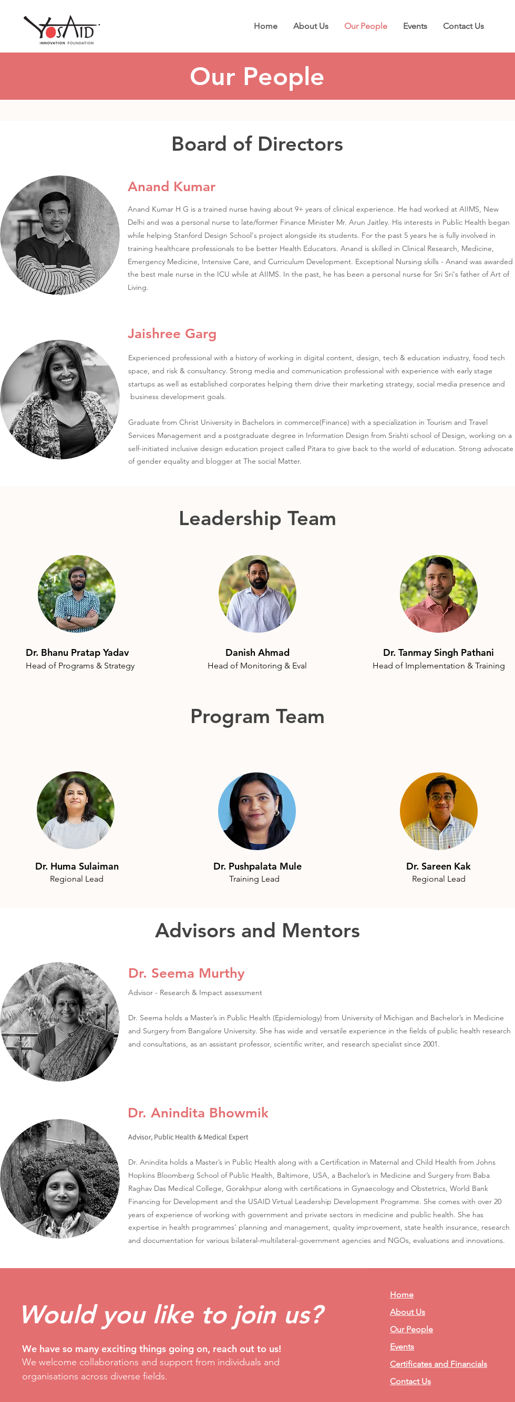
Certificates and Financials (438, 1364)
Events (402, 1347)
